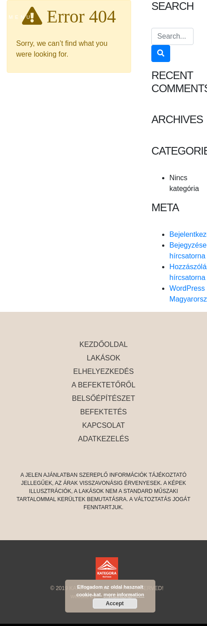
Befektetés (103, 412)
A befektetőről (103, 385)
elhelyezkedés (103, 371)
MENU (20, 17)
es (177, 16)
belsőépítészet (103, 398)
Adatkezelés (103, 439)
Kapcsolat (103, 425)
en (192, 16)
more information (124, 594)
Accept (114, 603)
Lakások (103, 358)
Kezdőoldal (103, 344)
